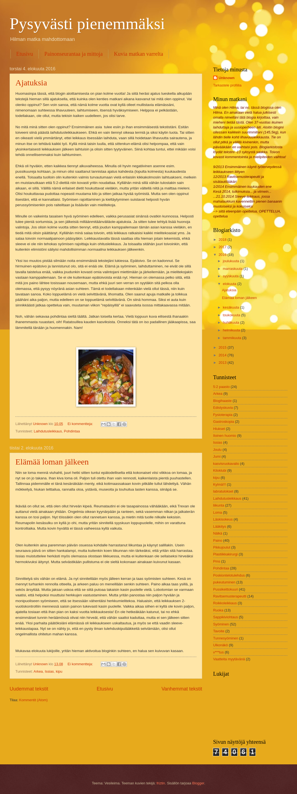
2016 (223, 255)
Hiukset (219, 429)
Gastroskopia (223, 422)
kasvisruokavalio (226, 464)
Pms (216, 561)
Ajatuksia (31, 82)
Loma (217, 512)
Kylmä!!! (219, 484)
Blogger (198, 783)
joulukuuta (231, 261)
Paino (217, 540)
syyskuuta (231, 276)
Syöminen (221, 624)
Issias (49, 671)
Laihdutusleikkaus (48, 431)
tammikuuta (232, 338)
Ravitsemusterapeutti (229, 596)
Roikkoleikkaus (225, 603)
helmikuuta (232, 330)
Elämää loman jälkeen (52, 461)
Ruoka (218, 610)
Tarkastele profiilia (227, 85)
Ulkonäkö (220, 645)
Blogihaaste (222, 401)
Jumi (217, 456)
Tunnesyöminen (225, 638)
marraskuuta (233, 269)
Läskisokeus (223, 519)
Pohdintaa (72, 431)
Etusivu (24, 54)
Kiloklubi (219, 470)
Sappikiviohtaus (225, 617)
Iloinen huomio (224, 436)
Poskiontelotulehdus (229, 575)
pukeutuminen (224, 582)
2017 (223, 247)
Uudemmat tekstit (29, 689)
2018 (223, 239)
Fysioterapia (222, 415)
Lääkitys (219, 526)
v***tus (218, 652)
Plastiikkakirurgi (225, 554)
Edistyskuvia (223, 408)
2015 (223, 347)
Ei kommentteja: (81, 424)
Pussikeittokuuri (225, 589)
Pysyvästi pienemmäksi (87, 24)
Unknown (227, 78)
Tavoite (218, 631)
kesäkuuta (231, 307)
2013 (223, 362)
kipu (59, 671)
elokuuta (230, 284)
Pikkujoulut (221, 547)
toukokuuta (232, 315)
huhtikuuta (231, 322)
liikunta (218, 505)
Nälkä (217, 533)
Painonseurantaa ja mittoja (73, 54)
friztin (160, 783)
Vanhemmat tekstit (181, 689)
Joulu (217, 450)
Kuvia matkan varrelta (138, 54)
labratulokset (223, 491)
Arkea (38, 671)
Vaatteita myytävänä (229, 659)
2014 (223, 355)
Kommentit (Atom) (33, 700)
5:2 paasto (221, 387)
